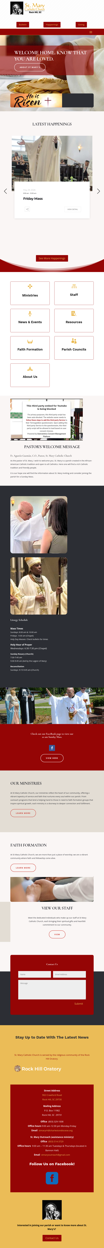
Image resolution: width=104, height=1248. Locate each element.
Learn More (23, 813)
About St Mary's (30, 67)
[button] (5, 191)
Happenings (52, 24)
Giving (81, 24)
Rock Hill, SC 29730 (52, 1099)
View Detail (72, 209)
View (57, 934)
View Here (52, 758)
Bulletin (23, 24)
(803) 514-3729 (55, 1141)
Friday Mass (33, 199)
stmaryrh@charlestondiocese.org (56, 1130)
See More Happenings (52, 258)
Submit (78, 1003)
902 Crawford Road (52, 1095)
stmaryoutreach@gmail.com (55, 1154)
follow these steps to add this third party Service (45, 420)
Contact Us (51, 1238)
